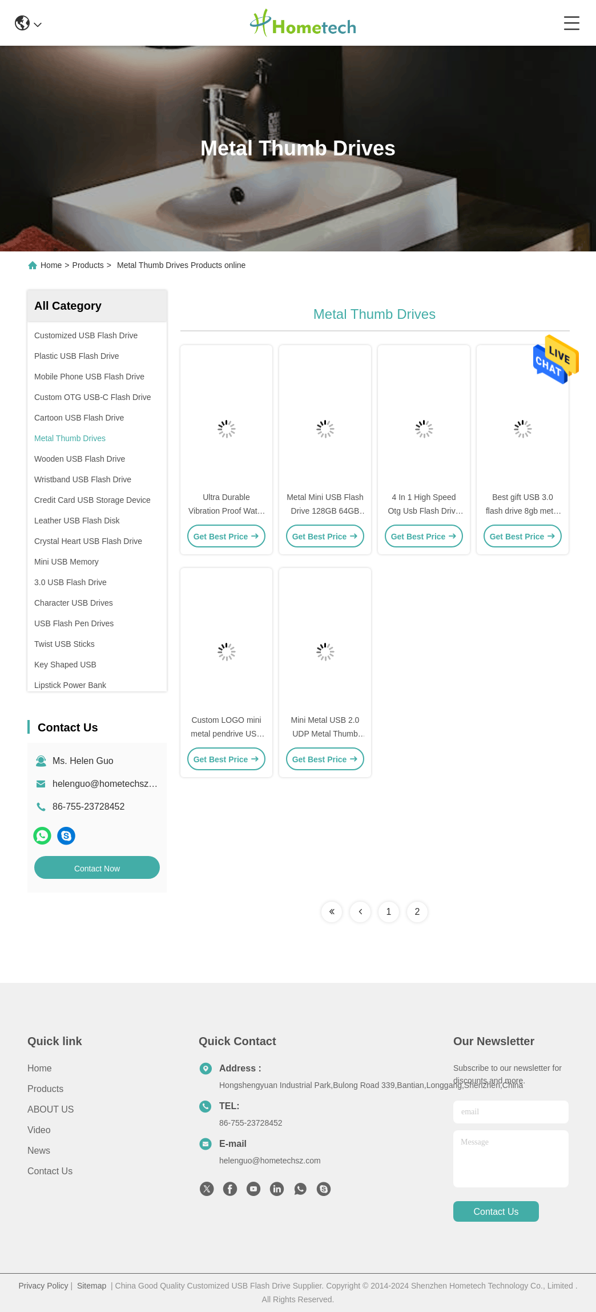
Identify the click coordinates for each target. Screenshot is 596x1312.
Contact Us (50, 1171)
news (38, 1150)
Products (88, 265)
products (45, 1089)
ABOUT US (50, 1109)
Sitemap (91, 1285)
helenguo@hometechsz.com (110, 784)
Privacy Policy (43, 1285)
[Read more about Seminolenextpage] (331, 912)
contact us (495, 1212)
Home (51, 265)
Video (39, 1130)
